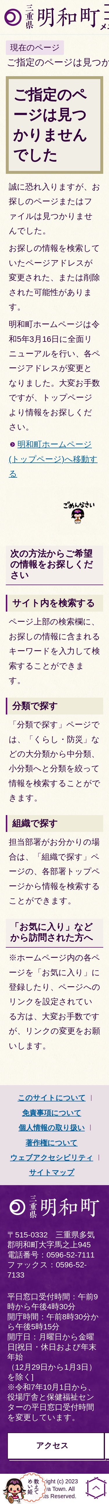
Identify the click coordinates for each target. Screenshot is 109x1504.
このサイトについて (52, 1098)
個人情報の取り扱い (52, 1127)
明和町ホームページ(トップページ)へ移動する (53, 459)
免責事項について (51, 1113)
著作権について (52, 1143)
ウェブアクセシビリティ (51, 1157)
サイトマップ (51, 1172)
